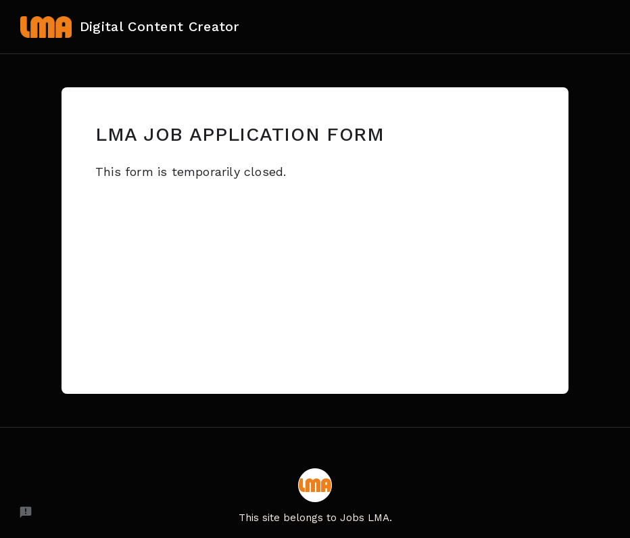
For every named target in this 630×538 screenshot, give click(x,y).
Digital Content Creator (130, 27)
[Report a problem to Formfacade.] (25, 512)
